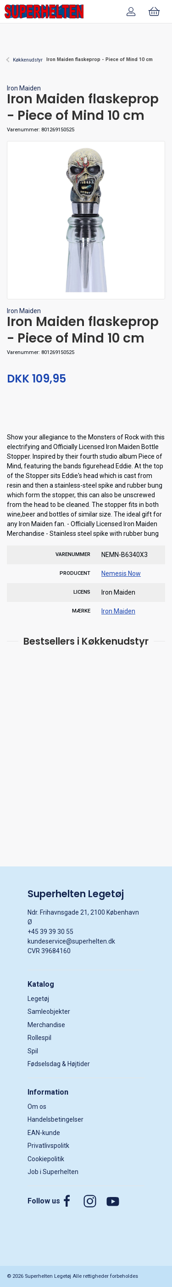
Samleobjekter (49, 1011)
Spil (33, 1051)
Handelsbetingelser (55, 1119)
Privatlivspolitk (48, 1145)
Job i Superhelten (53, 1171)
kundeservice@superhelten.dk (71, 941)
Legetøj (38, 998)
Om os (37, 1106)
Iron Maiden (24, 88)
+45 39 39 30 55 (50, 931)
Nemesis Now (121, 573)
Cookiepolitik (46, 1159)
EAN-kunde (44, 1132)
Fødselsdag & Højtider (59, 1064)
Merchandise (46, 1024)
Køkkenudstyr (28, 60)
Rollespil (39, 1037)
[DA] (44, 11)
